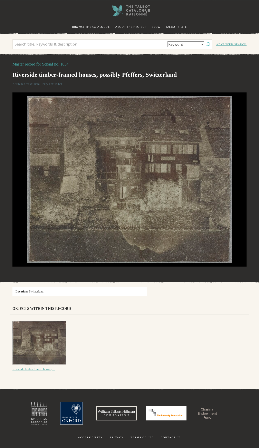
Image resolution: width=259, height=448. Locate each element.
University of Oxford (71, 413)
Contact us (171, 437)
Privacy (117, 437)
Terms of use (142, 437)
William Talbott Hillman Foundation (116, 413)
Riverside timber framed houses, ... (33, 369)
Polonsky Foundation (166, 413)
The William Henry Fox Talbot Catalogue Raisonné (129, 10)
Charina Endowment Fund (207, 413)
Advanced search (231, 44)
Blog (156, 27)
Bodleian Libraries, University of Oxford (39, 413)
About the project (130, 27)
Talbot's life (176, 27)
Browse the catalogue (91, 27)
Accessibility (90, 437)
